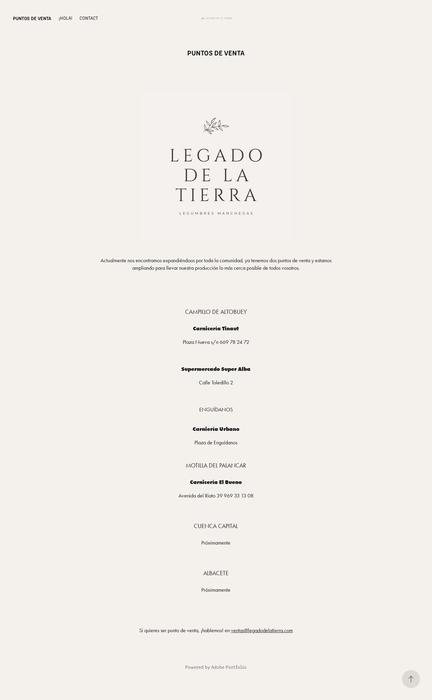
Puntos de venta (32, 18)
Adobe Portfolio (229, 667)
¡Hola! (65, 18)
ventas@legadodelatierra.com (262, 630)
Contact (89, 18)
